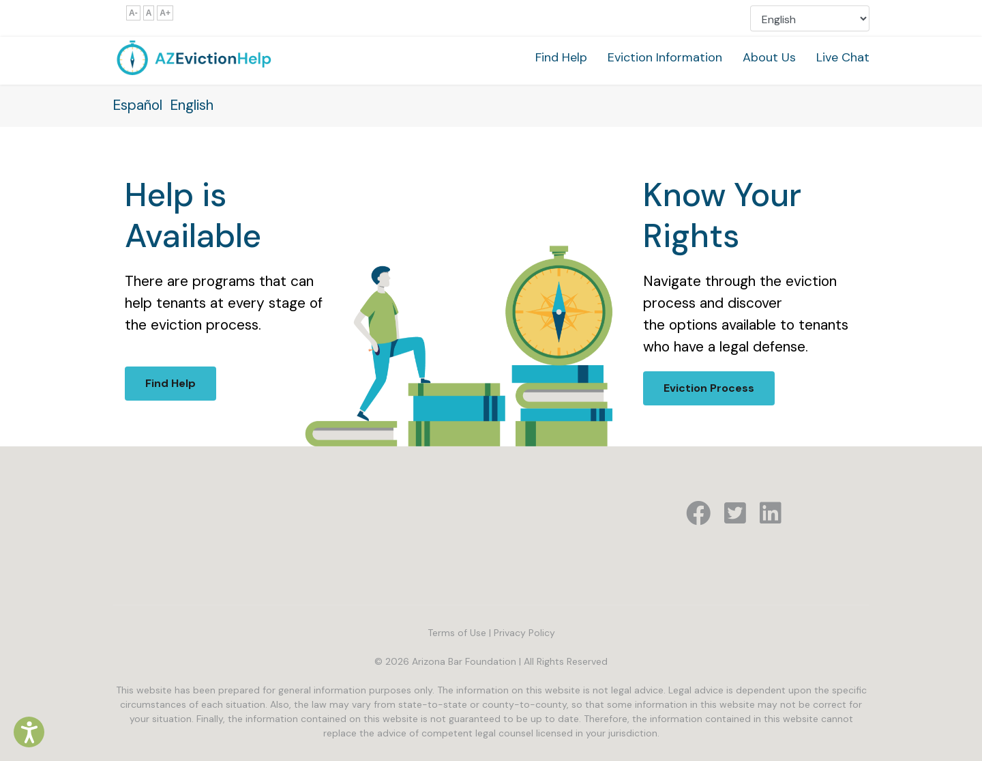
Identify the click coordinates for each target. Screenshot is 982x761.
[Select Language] (809, 18)
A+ (165, 13)
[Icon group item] (698, 514)
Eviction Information (665, 57)
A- (133, 13)
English (191, 105)
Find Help (561, 57)
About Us (769, 57)
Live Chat (842, 57)
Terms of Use (457, 633)
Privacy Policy (524, 633)
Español (137, 105)
